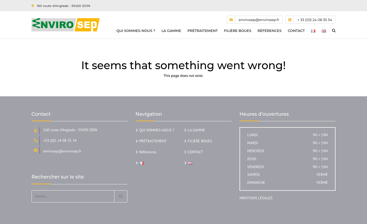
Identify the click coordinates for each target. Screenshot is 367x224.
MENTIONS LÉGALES (256, 198)
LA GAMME (171, 30)
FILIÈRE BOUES (237, 30)
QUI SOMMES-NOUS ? (136, 30)
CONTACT (296, 30)
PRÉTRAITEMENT (203, 30)
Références (270, 30)
